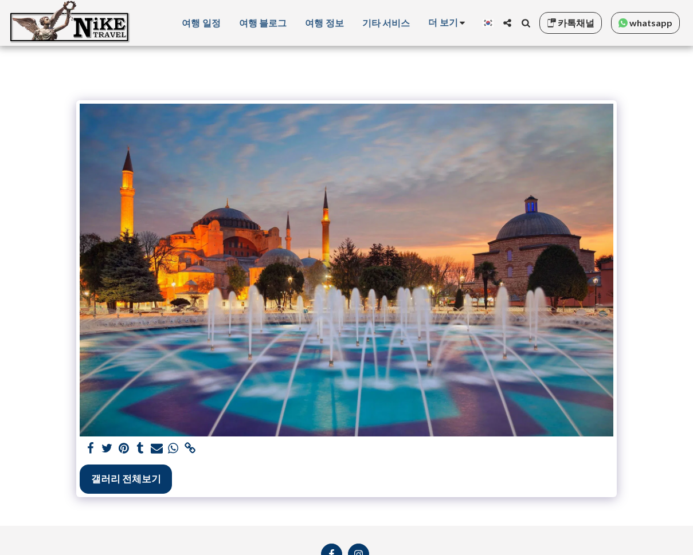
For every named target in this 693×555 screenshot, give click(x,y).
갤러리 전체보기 (126, 479)
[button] (507, 22)
